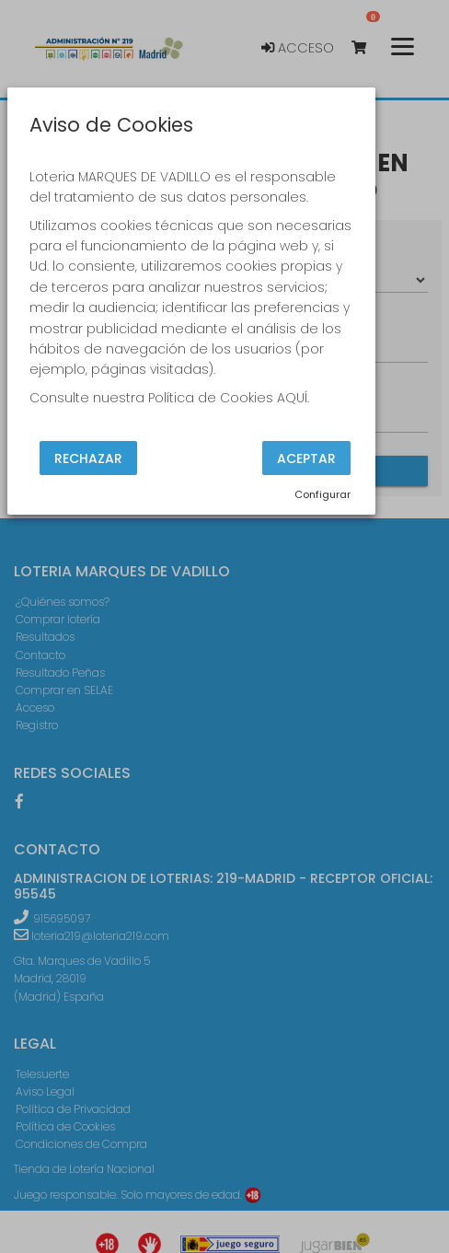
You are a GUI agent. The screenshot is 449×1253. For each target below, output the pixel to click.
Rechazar (88, 458)
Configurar (322, 494)
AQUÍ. (293, 398)
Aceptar (306, 458)
